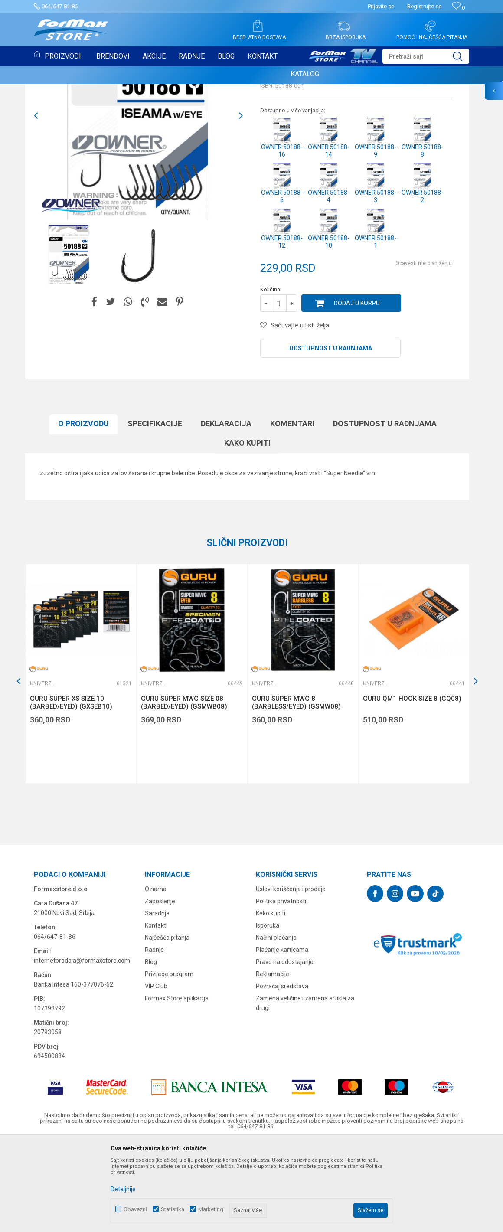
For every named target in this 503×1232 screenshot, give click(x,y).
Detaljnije (123, 1189)
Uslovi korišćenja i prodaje (291, 977)
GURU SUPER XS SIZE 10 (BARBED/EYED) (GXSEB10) (71, 791)
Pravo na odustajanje (285, 1050)
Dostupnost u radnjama (330, 437)
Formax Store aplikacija (177, 1087)
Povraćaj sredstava (282, 1075)
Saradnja (157, 1002)
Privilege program (169, 1062)
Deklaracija (226, 512)
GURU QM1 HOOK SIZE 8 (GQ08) (412, 787)
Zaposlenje (160, 990)
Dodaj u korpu (357, 392)
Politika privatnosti (281, 990)
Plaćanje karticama (282, 1038)
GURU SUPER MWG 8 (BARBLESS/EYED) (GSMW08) (296, 791)
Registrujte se (424, 6)
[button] (425, 56)
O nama (156, 977)
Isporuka (267, 1014)
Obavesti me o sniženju (423, 352)
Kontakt (155, 1014)
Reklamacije (272, 1062)
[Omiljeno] (458, 7)
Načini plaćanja (276, 1026)
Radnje (154, 1038)
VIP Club (156, 1075)
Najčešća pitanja (167, 1026)
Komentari (292, 512)
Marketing (210, 1209)
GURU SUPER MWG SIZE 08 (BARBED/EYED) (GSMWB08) (184, 791)
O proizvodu (83, 512)
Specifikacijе (154, 512)
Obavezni (135, 1209)
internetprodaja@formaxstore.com (82, 1049)
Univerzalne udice (288, 145)
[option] (69, 344)
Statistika (172, 1209)
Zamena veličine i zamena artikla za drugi (305, 1092)
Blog (151, 1050)
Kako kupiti (247, 531)
